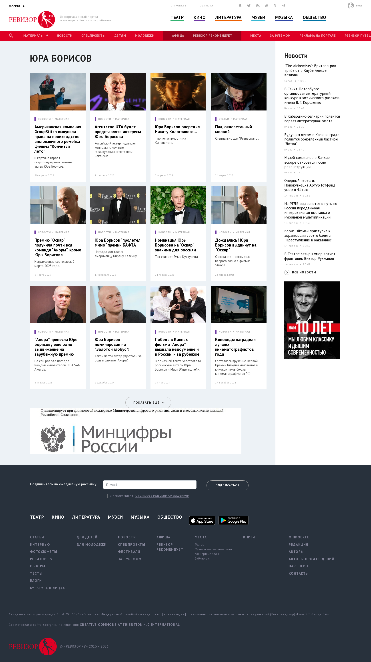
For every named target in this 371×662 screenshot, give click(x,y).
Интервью (40, 544)
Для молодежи (92, 544)
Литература (228, 17)
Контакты (299, 573)
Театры (200, 544)
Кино (199, 17)
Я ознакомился (121, 496)
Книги (249, 537)
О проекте (178, 5)
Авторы (296, 552)
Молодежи (144, 36)
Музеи (258, 17)
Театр (177, 17)
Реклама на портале (318, 36)
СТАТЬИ (224, 119)
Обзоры (37, 566)
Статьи (37, 537)
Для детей (87, 537)
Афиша (178, 36)
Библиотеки (203, 558)
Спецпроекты (93, 36)
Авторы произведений (312, 559)
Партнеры (299, 566)
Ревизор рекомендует (212, 36)
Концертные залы (207, 554)
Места (255, 36)
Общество (314, 17)
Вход (359, 5)
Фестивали (129, 552)
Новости (64, 36)
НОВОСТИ (44, 119)
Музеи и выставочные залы (213, 549)
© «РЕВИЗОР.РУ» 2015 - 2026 (84, 646)
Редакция (298, 544)
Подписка (205, 5)
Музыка (284, 17)
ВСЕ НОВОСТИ (304, 272)
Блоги (36, 580)
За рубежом (280, 36)
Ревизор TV (41, 559)
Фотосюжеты (43, 552)
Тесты (36, 573)
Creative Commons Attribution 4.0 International (130, 624)
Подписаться (227, 485)
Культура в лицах (47, 588)
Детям (120, 36)
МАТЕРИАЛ (62, 119)
